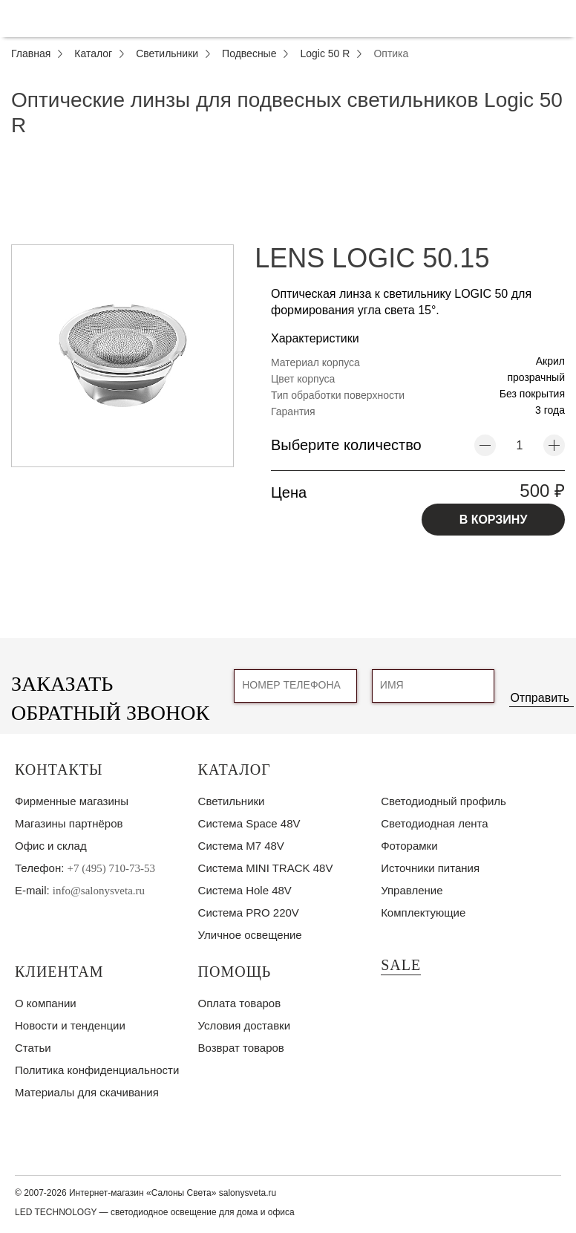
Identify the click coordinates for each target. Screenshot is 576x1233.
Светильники (231, 801)
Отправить (539, 698)
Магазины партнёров (68, 823)
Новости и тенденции (70, 1025)
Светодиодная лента (434, 823)
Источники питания (430, 868)
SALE (401, 965)
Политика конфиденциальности (97, 1070)
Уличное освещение (250, 934)
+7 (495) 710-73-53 (111, 868)
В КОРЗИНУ (493, 519)
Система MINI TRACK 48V (265, 868)
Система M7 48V (241, 845)
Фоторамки (409, 845)
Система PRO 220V (248, 912)
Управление (411, 890)
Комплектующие (423, 912)
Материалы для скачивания (87, 1092)
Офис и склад (51, 845)
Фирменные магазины (71, 801)
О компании (45, 1003)
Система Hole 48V (245, 890)
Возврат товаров (241, 1047)
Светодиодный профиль (443, 801)
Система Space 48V (249, 823)
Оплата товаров (239, 1003)
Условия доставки (244, 1025)
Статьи (33, 1047)
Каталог (234, 769)
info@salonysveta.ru (99, 891)
